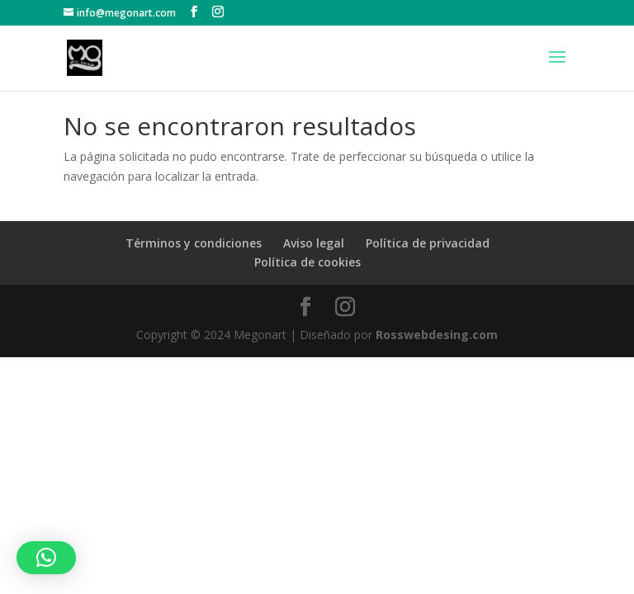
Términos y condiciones (193, 243)
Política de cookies (307, 262)
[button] (46, 557)
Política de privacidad (428, 243)
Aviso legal (313, 243)
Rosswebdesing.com (437, 334)
